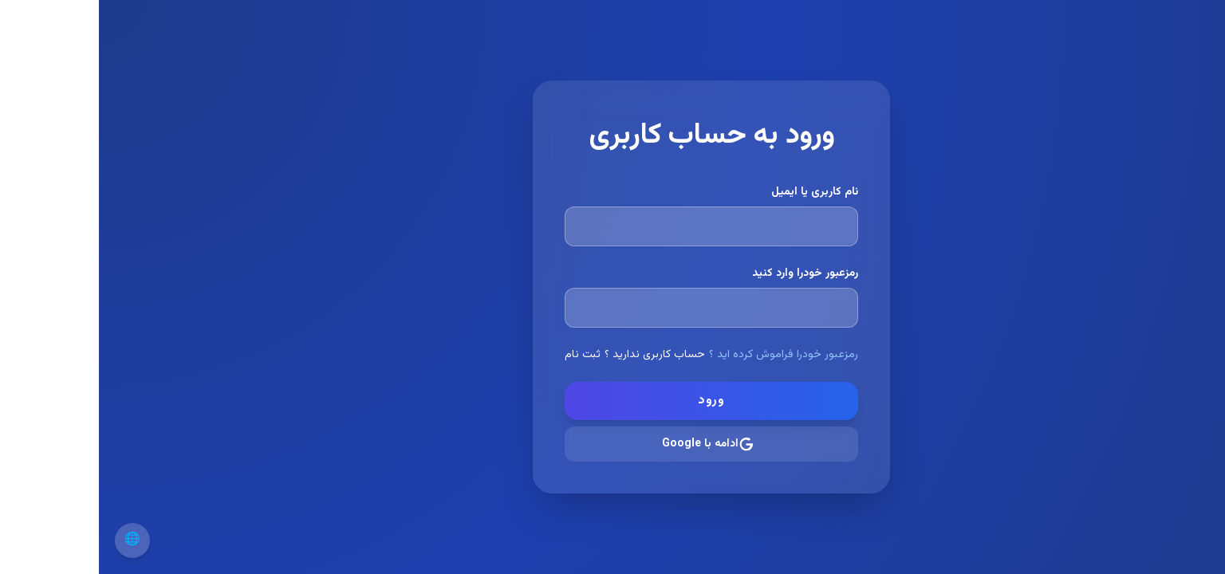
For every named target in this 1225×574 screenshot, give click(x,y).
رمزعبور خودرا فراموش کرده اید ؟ (684, 355)
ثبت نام (484, 355)
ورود (612, 401)
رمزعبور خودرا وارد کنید (706, 273)
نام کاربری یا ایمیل (715, 192)
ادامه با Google (609, 444)
